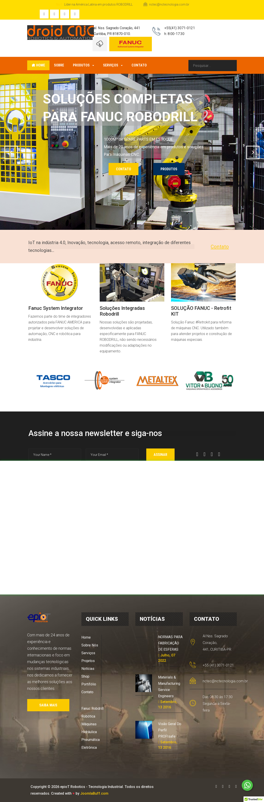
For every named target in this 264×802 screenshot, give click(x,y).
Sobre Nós (89, 645)
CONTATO (123, 169)
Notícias (87, 668)
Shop (85, 676)
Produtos (83, 65)
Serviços (113, 65)
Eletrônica (89, 747)
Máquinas (89, 724)
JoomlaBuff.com (94, 793)
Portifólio (88, 684)
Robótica (88, 716)
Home (38, 65)
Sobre (59, 65)
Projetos (88, 661)
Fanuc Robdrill (92, 708)
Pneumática (90, 740)
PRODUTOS (169, 169)
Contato (139, 65)
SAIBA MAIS (48, 705)
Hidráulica (89, 732)
